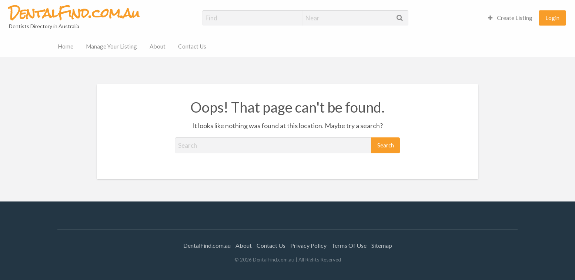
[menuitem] (510, 18)
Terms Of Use (349, 245)
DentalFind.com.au (207, 245)
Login (552, 17)
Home (65, 46)
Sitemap (381, 245)
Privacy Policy (308, 245)
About (158, 46)
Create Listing (510, 17)
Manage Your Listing (111, 46)
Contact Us (192, 46)
